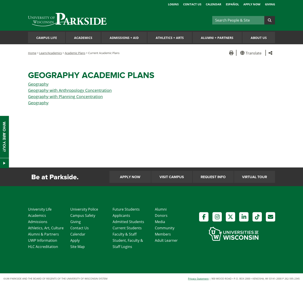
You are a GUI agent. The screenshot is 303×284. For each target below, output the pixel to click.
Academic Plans (75, 53)
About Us (259, 38)
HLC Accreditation (43, 246)
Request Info (213, 177)
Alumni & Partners (43, 234)
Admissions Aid (124, 38)
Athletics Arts (170, 38)
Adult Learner (166, 240)
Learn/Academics (50, 53)
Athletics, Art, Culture (46, 228)
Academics (83, 38)
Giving (270, 4)
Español (232, 4)
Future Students (126, 209)
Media (160, 221)
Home (32, 53)
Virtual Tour (254, 177)
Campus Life (46, 38)
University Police (84, 209)
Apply (75, 240)
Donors (161, 215)
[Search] (238, 20)
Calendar (213, 4)
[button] (252, 53)
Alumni (161, 209)
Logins (173, 4)
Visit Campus (172, 177)
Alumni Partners (217, 38)
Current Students (127, 228)
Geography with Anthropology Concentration (70, 90)
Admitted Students (128, 221)
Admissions (37, 221)
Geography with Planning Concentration (65, 96)
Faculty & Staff (125, 234)
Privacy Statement (198, 278)
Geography (38, 84)
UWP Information (42, 240)
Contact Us (192, 4)
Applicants (121, 215)
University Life (40, 209)
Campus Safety (82, 215)
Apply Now (252, 4)
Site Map (77, 246)
